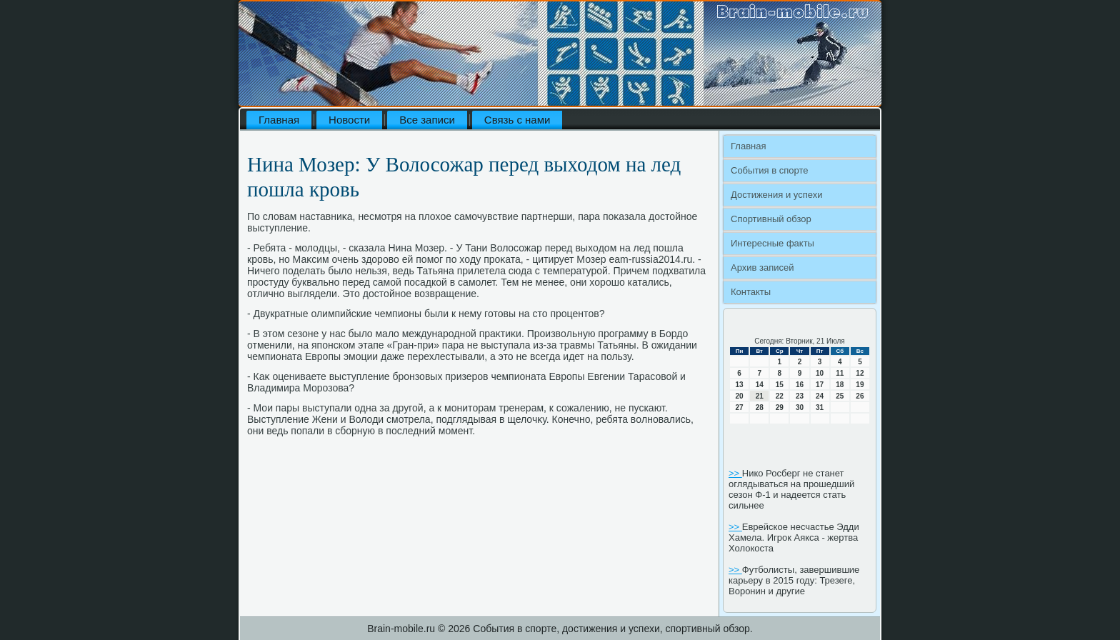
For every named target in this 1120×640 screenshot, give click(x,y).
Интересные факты (772, 243)
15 (780, 385)
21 (760, 396)
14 (760, 385)
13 (740, 385)
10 (820, 373)
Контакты (751, 291)
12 (860, 373)
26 (860, 396)
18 (840, 385)
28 (760, 407)
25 (840, 396)
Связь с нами (517, 120)
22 (780, 396)
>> (735, 473)
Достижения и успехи (776, 194)
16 (800, 385)
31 (820, 407)
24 (820, 396)
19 (860, 385)
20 (740, 396)
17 (820, 385)
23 (800, 396)
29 (780, 407)
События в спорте (770, 170)
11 (840, 373)
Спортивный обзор (771, 219)
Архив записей (762, 267)
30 (800, 407)
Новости (349, 120)
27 (740, 407)
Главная (279, 120)
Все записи (427, 120)
